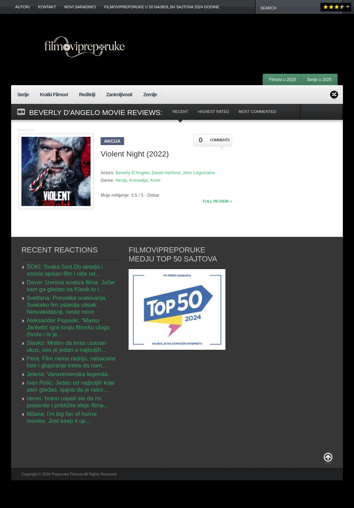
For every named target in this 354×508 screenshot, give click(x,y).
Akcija (112, 141)
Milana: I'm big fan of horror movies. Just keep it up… (62, 417)
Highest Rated (213, 111)
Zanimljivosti (119, 94)
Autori (22, 7)
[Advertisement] (252, 34)
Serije (23, 94)
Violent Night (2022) (135, 154)
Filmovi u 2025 (282, 79)
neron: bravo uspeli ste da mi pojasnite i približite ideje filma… (68, 402)
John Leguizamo (199, 172)
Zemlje (150, 94)
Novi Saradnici (80, 7)
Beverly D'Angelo (132, 172)
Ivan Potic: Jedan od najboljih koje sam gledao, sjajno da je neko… (70, 386)
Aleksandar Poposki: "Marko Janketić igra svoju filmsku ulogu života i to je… (68, 327)
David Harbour (166, 172)
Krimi (155, 180)
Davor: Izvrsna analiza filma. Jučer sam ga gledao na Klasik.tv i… (71, 286)
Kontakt (47, 7)
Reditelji (87, 94)
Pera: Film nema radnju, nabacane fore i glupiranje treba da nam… (71, 362)
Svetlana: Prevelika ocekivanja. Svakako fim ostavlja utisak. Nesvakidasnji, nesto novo (67, 305)
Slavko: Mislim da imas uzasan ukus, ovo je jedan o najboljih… (67, 346)
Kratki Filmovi (54, 94)
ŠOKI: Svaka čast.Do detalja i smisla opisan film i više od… (65, 270)
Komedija (138, 180)
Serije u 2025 (319, 79)
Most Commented (257, 111)
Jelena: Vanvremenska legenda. (68, 374)
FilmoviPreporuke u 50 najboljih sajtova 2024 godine (161, 7)
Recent (180, 111)
